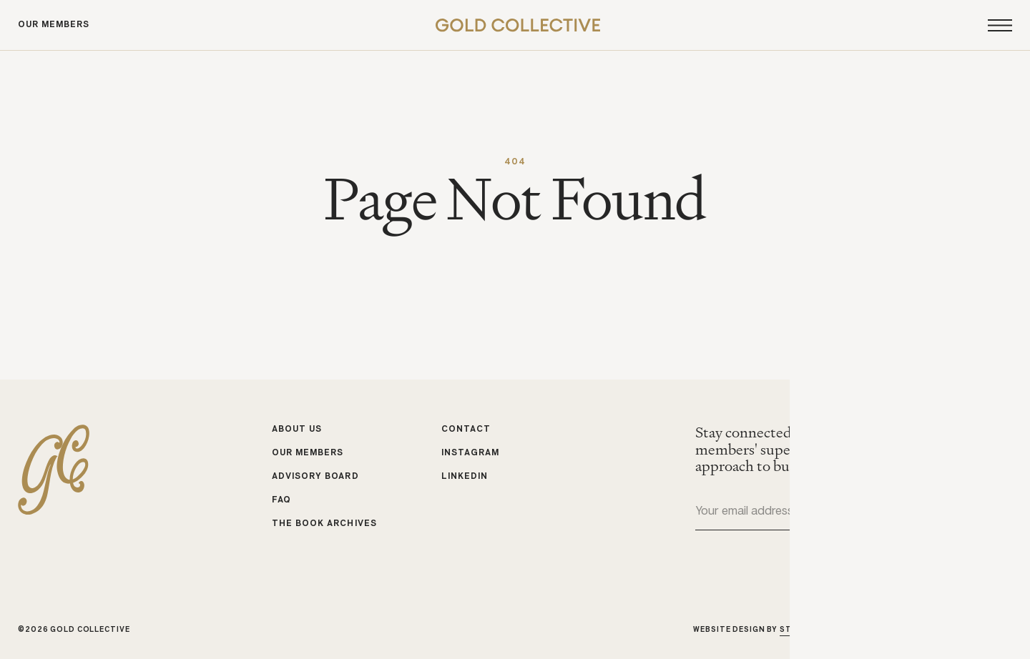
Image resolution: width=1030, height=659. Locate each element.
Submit (1000, 512)
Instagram (470, 453)
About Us (297, 429)
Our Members (53, 25)
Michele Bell (982, 629)
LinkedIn (464, 476)
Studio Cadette (817, 629)
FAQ (281, 499)
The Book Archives (324, 523)
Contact (466, 429)
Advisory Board (315, 476)
